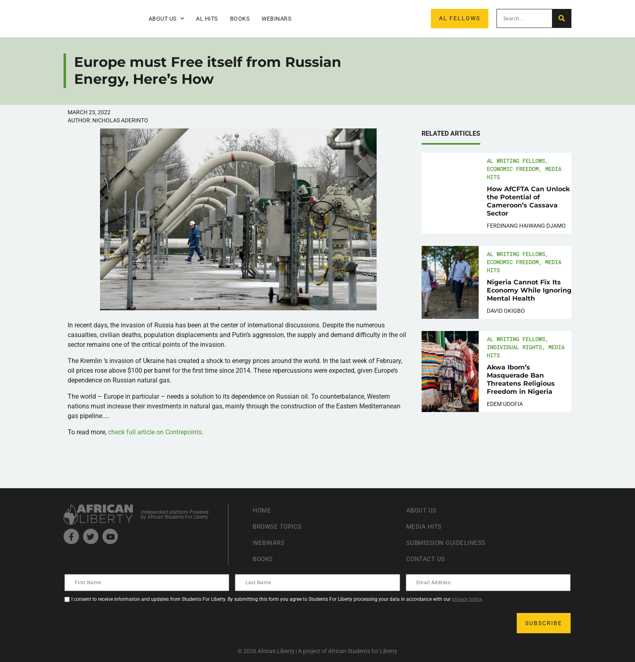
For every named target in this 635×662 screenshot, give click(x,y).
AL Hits (207, 18)
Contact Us (426, 559)
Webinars (276, 18)
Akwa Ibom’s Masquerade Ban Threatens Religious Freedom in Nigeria (521, 379)
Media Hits (424, 526)
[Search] (561, 18)
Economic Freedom (513, 169)
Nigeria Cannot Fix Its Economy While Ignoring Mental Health (529, 290)
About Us (166, 19)
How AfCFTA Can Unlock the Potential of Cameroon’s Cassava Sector (528, 201)
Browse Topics (279, 526)
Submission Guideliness (448, 543)
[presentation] (126, 623)
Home (262, 510)
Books (240, 18)
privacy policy (467, 599)
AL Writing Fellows (516, 160)
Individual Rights (514, 347)
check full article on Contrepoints (155, 432)
